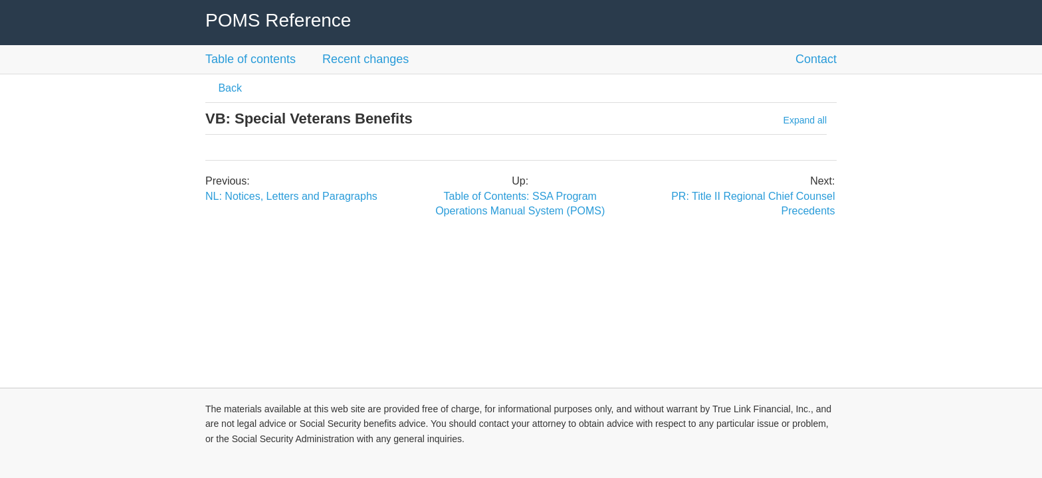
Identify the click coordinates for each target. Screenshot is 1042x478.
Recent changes (365, 59)
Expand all (805, 120)
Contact (816, 59)
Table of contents (250, 59)
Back (228, 88)
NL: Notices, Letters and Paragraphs (291, 196)
